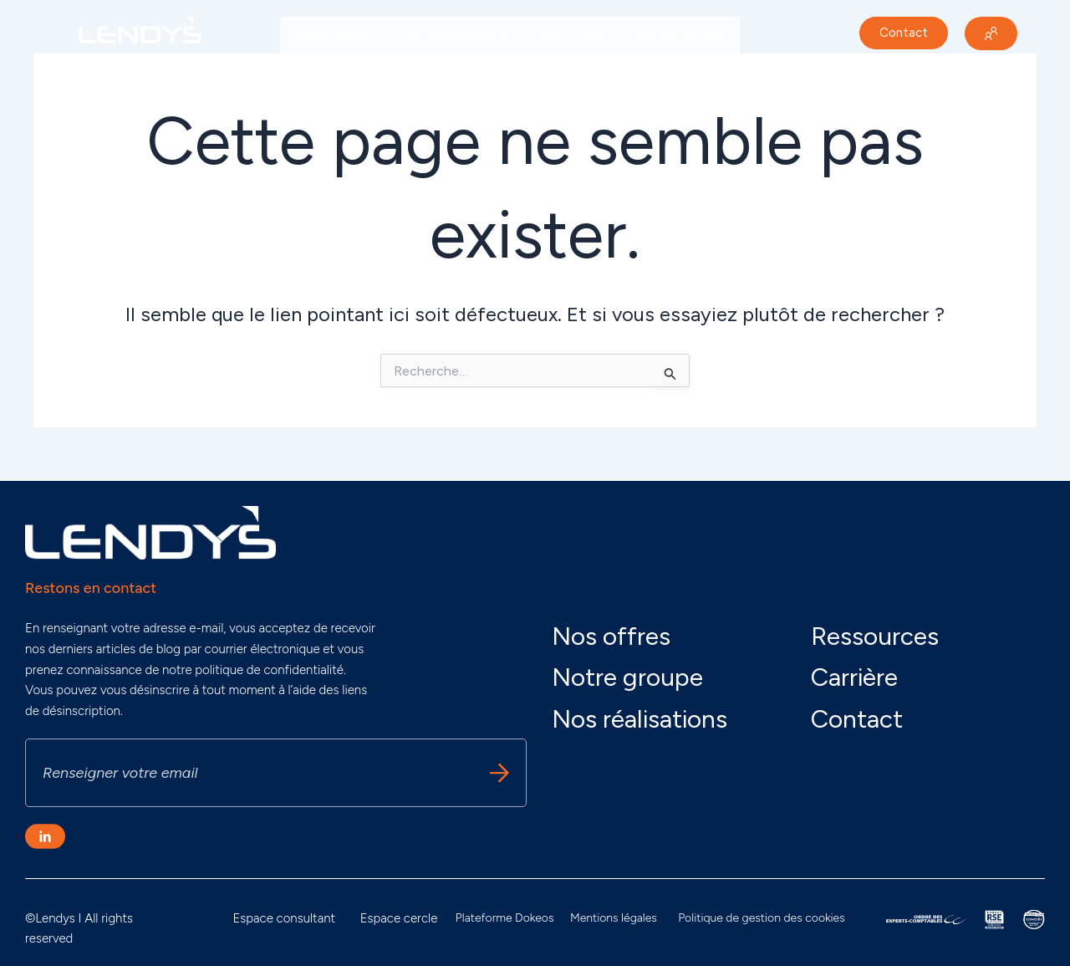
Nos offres (571, 35)
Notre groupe (334, 35)
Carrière (429, 74)
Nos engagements (456, 35)
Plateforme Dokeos (505, 918)
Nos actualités (337, 74)
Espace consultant (283, 918)
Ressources (875, 636)
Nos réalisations (678, 35)
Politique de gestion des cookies (761, 918)
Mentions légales (613, 918)
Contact (857, 718)
